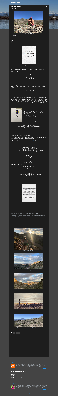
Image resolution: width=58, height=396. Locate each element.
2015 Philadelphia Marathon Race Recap (18, 371)
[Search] (48, 2)
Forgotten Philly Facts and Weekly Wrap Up (19, 381)
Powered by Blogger (29, 393)
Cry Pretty (33, 140)
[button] (46, 6)
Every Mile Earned (15, 2)
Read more (45, 368)
